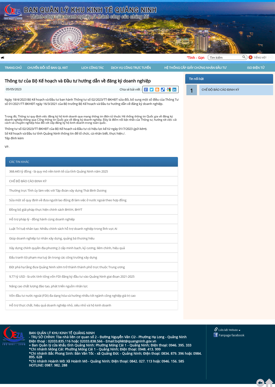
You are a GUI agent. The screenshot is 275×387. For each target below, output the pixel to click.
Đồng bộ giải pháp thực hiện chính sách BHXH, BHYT (45, 209)
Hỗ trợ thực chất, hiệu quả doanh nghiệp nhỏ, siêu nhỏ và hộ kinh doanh (60, 305)
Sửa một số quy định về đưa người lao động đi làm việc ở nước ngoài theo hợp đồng (67, 200)
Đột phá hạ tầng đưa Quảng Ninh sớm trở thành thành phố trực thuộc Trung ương (67, 267)
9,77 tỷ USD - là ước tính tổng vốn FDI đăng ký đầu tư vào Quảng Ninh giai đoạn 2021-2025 (71, 276)
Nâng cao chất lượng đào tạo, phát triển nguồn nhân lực (48, 286)
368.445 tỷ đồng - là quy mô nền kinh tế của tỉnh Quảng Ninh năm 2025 (58, 171)
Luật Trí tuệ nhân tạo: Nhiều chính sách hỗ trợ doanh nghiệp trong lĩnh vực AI (63, 228)
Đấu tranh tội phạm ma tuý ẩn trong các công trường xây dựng (53, 257)
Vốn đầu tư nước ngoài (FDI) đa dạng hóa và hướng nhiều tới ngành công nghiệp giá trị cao (72, 295)
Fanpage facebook (228, 335)
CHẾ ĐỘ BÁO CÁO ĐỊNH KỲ (28, 181)
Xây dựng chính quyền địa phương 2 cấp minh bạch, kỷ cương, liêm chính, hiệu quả (67, 248)
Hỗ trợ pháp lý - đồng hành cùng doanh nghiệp (42, 219)
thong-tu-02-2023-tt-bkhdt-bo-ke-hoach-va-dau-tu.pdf (42, 142)
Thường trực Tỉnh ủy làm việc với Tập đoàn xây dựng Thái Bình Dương (57, 190)
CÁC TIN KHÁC (19, 162)
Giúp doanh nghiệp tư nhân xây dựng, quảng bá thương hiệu (51, 238)
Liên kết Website (227, 330)
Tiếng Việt (260, 57)
